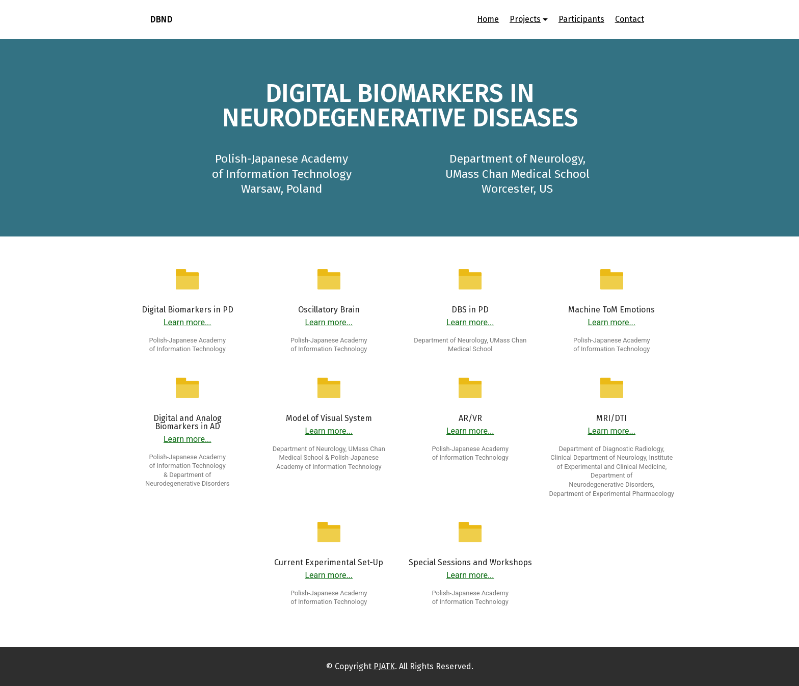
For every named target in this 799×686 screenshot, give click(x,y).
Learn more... (187, 322)
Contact (629, 19)
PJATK (384, 666)
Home (488, 19)
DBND (161, 19)
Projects (525, 19)
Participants (581, 19)
